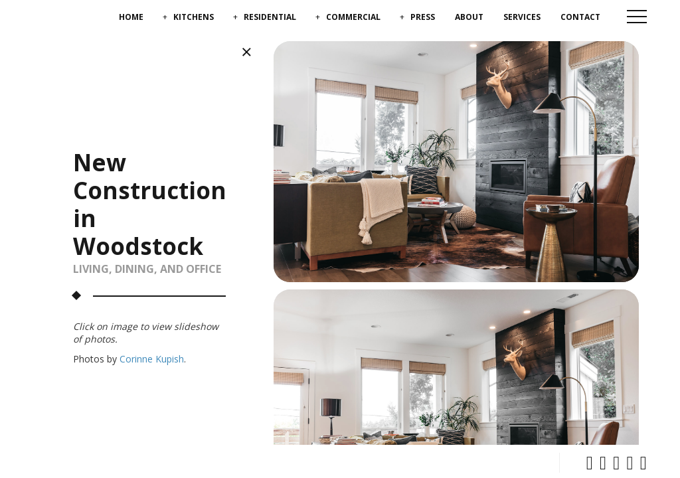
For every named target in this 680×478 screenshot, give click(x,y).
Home (131, 17)
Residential (270, 17)
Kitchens (193, 17)
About (469, 17)
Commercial (353, 17)
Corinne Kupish (152, 359)
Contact (580, 17)
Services (522, 17)
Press (422, 17)
